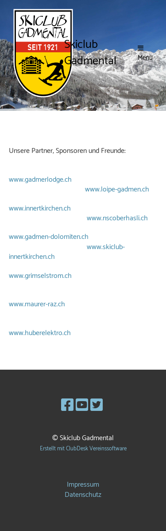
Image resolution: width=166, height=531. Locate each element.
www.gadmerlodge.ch (40, 180)
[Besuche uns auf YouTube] (82, 406)
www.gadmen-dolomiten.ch (49, 237)
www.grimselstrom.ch (40, 276)
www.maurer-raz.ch (37, 304)
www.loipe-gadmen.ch (117, 189)
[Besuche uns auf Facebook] (67, 406)
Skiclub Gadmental (90, 53)
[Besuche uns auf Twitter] (96, 406)
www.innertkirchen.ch (40, 209)
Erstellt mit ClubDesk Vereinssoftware (83, 448)
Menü (145, 53)
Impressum (83, 485)
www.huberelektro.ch (40, 333)
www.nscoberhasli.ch (117, 218)
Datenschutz (83, 495)
